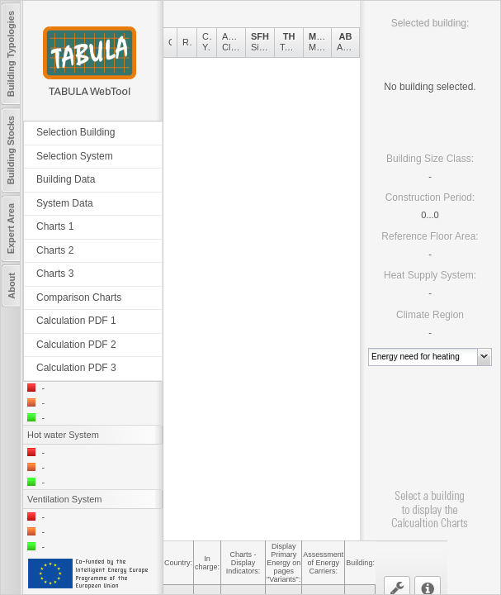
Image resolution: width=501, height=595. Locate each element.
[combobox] (423, 357)
